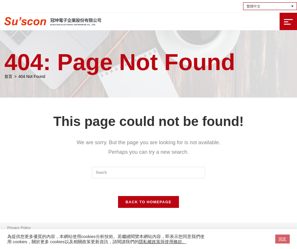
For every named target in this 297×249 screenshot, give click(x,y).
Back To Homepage (148, 202)
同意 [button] (282, 239)
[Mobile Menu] (288, 21)
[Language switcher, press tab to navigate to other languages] (270, 6)
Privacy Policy (19, 228)
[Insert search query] (148, 172)
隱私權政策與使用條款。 (162, 241)
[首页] (8, 76)
